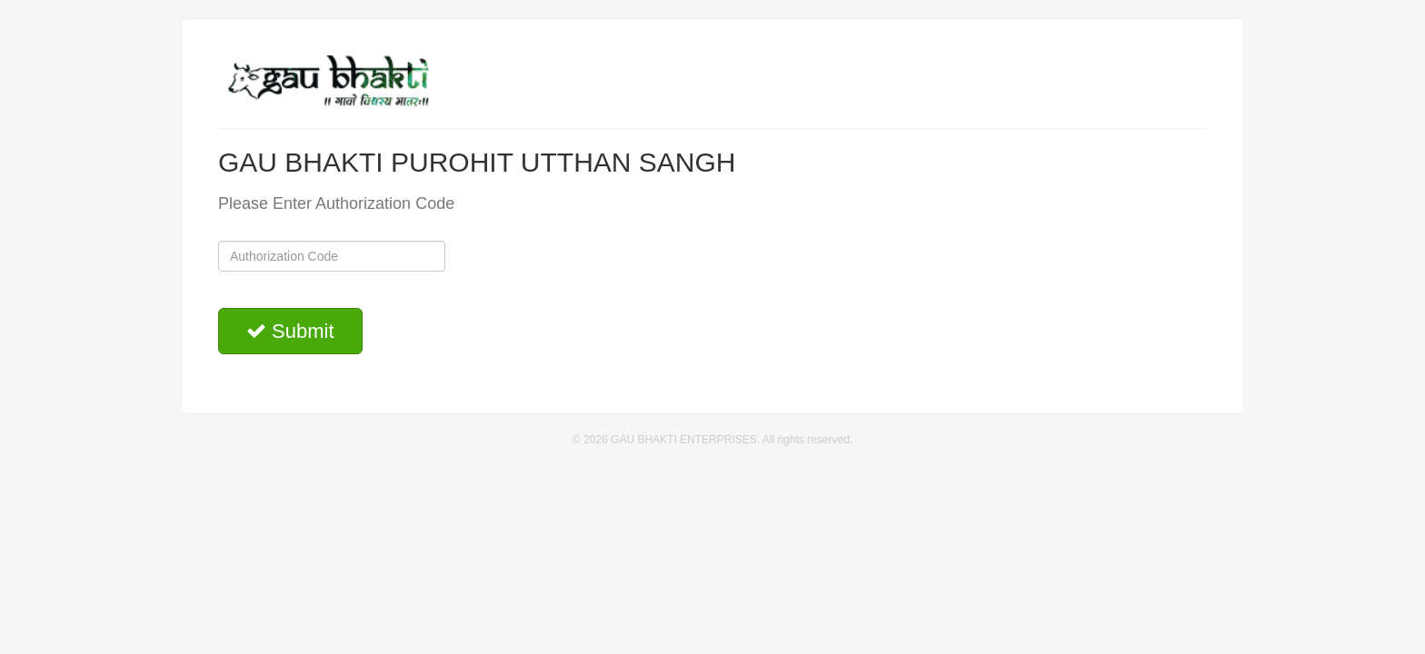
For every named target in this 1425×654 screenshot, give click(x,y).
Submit (290, 331)
